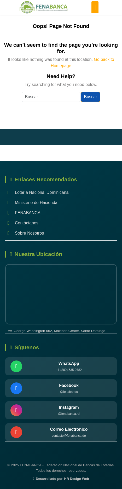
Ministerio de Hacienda (31, 202)
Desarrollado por (61, 478)
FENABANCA (22, 212)
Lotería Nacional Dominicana (36, 192)
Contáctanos (21, 222)
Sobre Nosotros (24, 233)
